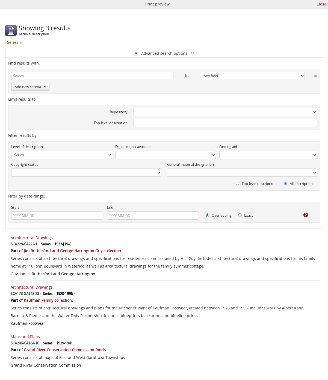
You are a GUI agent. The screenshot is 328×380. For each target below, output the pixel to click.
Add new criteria (30, 86)
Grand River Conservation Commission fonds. (65, 349)
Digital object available (133, 146)
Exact (245, 215)
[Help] (302, 215)
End (110, 207)
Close (321, 4)
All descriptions (299, 183)
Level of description (27, 146)
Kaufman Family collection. (48, 300)
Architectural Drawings (32, 237)
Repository (119, 111)
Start (15, 207)
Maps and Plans (25, 336)
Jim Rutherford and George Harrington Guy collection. (73, 250)
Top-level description (111, 122)
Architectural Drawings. (32, 287)
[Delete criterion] (311, 75)
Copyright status (24, 164)
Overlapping (219, 215)
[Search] (92, 76)
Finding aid (228, 146)
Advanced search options (164, 53)
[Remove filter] (21, 42)
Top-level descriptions (256, 183)
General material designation (190, 164)
